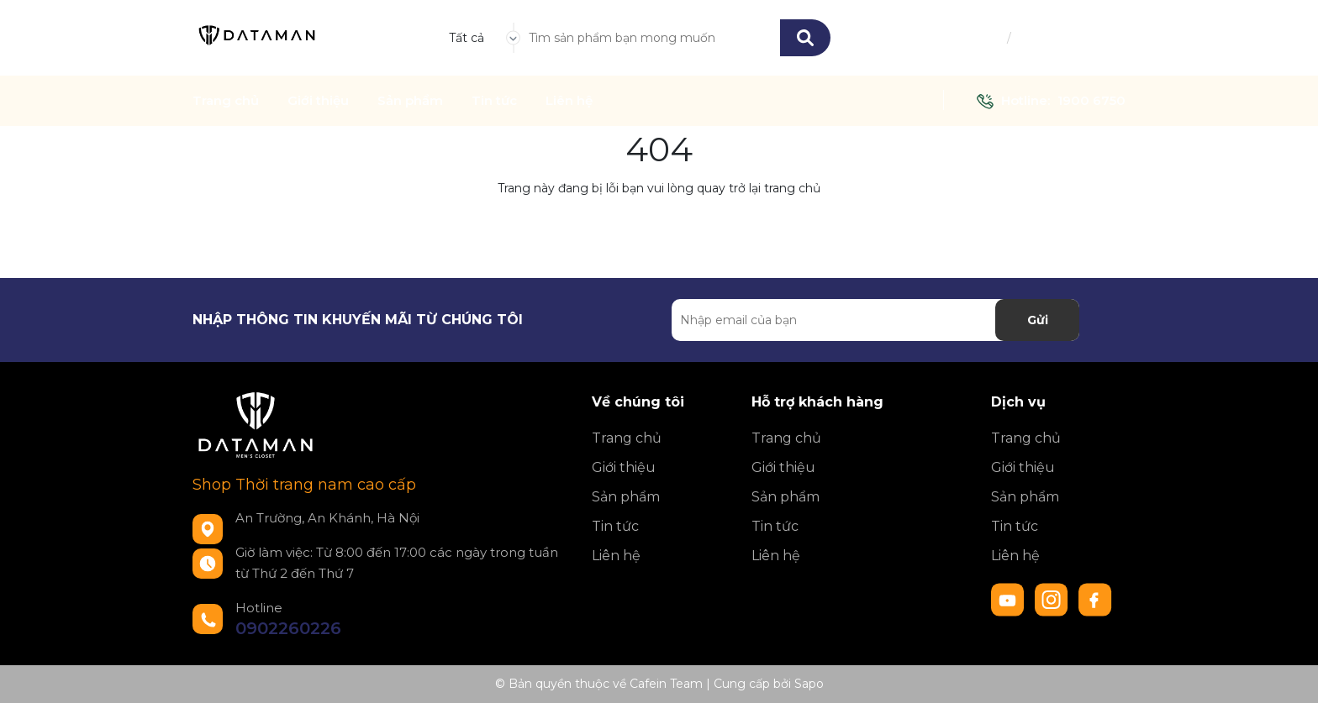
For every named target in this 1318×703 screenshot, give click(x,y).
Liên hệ (569, 100)
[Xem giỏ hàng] (1115, 37)
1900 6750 (1091, 100)
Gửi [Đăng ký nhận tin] (1037, 320)
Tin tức (494, 100)
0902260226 (288, 628)
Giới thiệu (318, 100)
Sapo (809, 683)
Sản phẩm (410, 100)
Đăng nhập (971, 37)
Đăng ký (1039, 37)
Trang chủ (225, 100)
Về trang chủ (659, 226)
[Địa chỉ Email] (875, 320)
